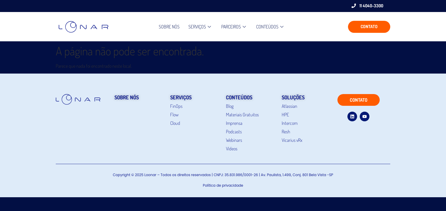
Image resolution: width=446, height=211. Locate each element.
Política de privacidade (223, 185)
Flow (174, 115)
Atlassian (289, 106)
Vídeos (231, 149)
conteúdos (239, 97)
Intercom (290, 123)
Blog (230, 106)
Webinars (234, 140)
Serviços (200, 27)
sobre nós (126, 97)
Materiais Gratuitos (242, 115)
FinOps (176, 106)
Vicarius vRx (292, 140)
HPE (285, 115)
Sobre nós (169, 27)
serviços (181, 97)
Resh (286, 132)
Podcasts (234, 132)
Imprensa (234, 123)
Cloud (175, 123)
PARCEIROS (234, 27)
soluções (293, 97)
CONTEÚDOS (270, 27)
